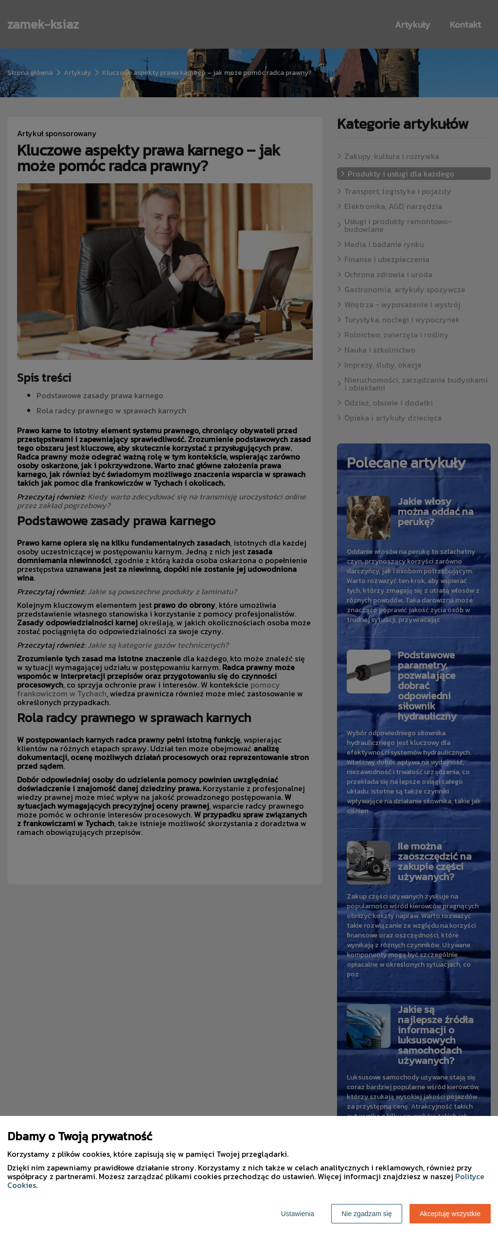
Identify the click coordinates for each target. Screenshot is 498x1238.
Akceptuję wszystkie (450, 1214)
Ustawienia (297, 1214)
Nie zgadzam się (366, 1214)
